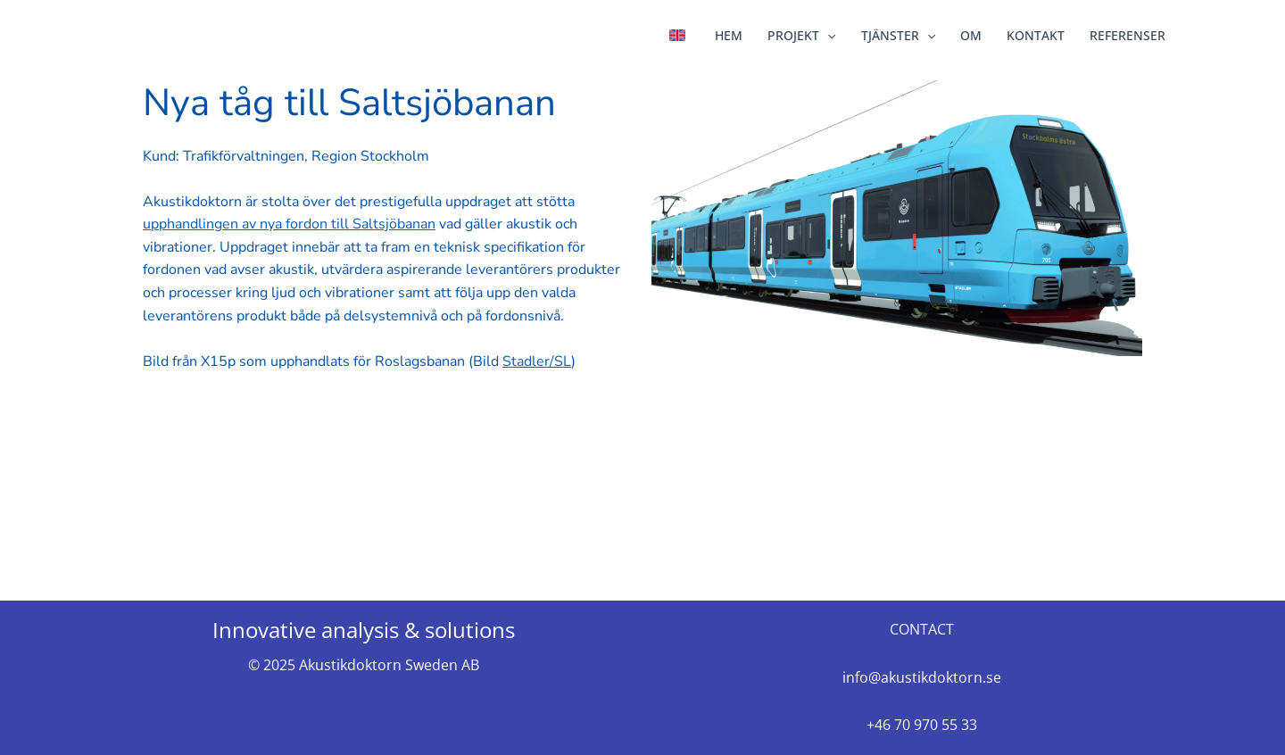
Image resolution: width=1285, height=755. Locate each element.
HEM (728, 35)
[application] (827, 35)
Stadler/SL (536, 361)
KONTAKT (1036, 35)
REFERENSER (1127, 35)
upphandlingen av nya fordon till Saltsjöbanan (289, 224)
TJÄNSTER (898, 35)
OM (971, 35)
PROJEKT (801, 35)
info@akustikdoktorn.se (921, 677)
